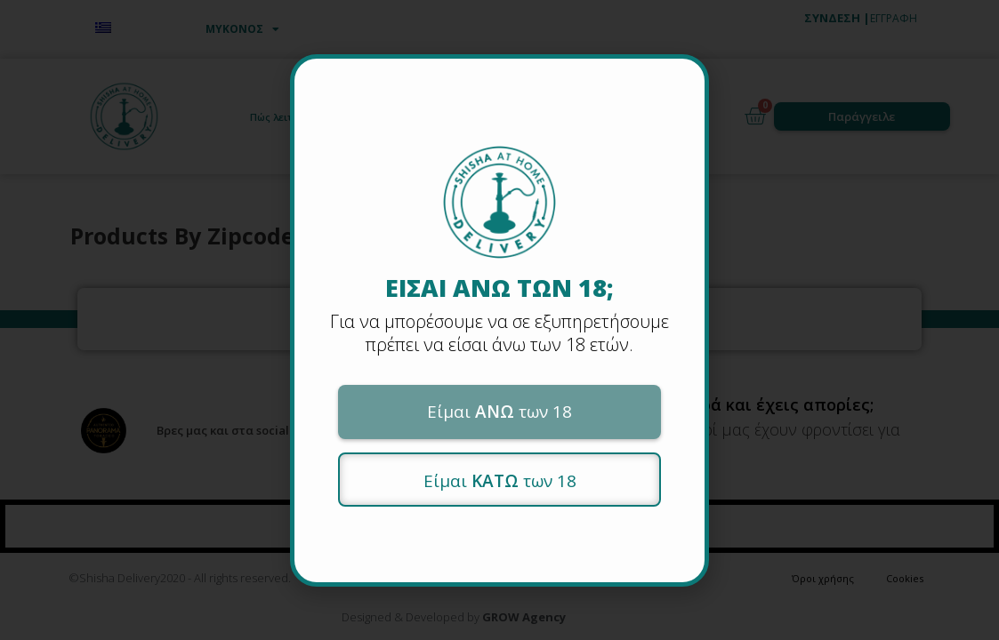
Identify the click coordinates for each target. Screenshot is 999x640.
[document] (499, 320)
